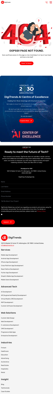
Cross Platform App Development (12, 265)
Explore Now (26, 121)
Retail (3, 372)
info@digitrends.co (7, 245)
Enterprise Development (9, 335)
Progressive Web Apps (8, 332)
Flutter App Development (9, 272)
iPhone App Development (9, 262)
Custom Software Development (11, 306)
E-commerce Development (10, 325)
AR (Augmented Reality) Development (13, 295)
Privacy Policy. (41, 211)
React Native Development (10, 269)
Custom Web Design (7, 318)
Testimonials (5, 388)
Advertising (5, 358)
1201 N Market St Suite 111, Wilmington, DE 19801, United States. (22, 243)
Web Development (7, 321)
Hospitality (4, 369)
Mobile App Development (9, 255)
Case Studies (5, 391)
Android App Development (10, 258)
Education (4, 355)
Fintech (3, 348)
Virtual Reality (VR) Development (12, 299)
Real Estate (5, 365)
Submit (8, 222)
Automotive (5, 362)
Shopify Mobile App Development (12, 276)
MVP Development (7, 302)
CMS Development (7, 328)
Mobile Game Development (10, 280)
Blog (2, 384)
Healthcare (4, 351)
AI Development (6, 292)
